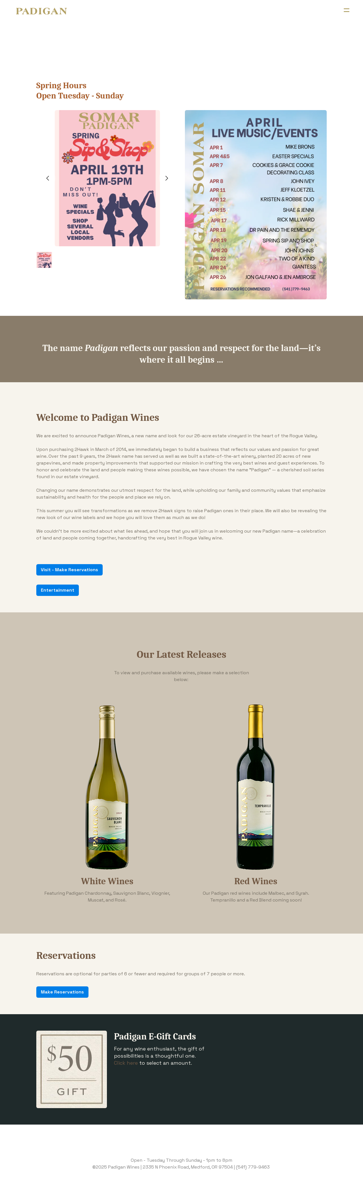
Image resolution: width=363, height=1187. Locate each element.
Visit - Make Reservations (69, 570)
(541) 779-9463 (253, 1167)
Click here (126, 1063)
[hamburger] (346, 10)
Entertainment (57, 590)
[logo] (41, 11)
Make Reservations (62, 992)
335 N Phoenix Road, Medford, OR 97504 (189, 1167)
